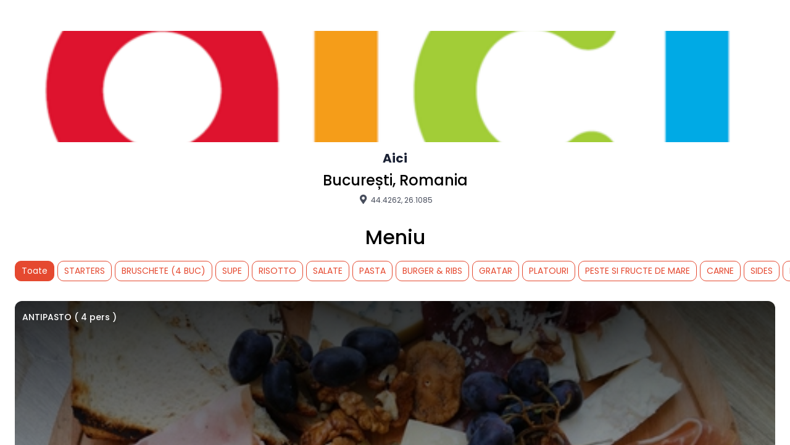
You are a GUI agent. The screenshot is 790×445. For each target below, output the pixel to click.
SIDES (761, 271)
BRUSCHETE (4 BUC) (164, 271)
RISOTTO (277, 271)
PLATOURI (548, 271)
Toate (35, 271)
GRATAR (495, 271)
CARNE (720, 271)
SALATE (328, 271)
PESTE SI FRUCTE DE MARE (637, 271)
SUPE (232, 271)
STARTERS (84, 271)
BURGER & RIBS (432, 271)
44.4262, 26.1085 (395, 200)
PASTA (372, 271)
